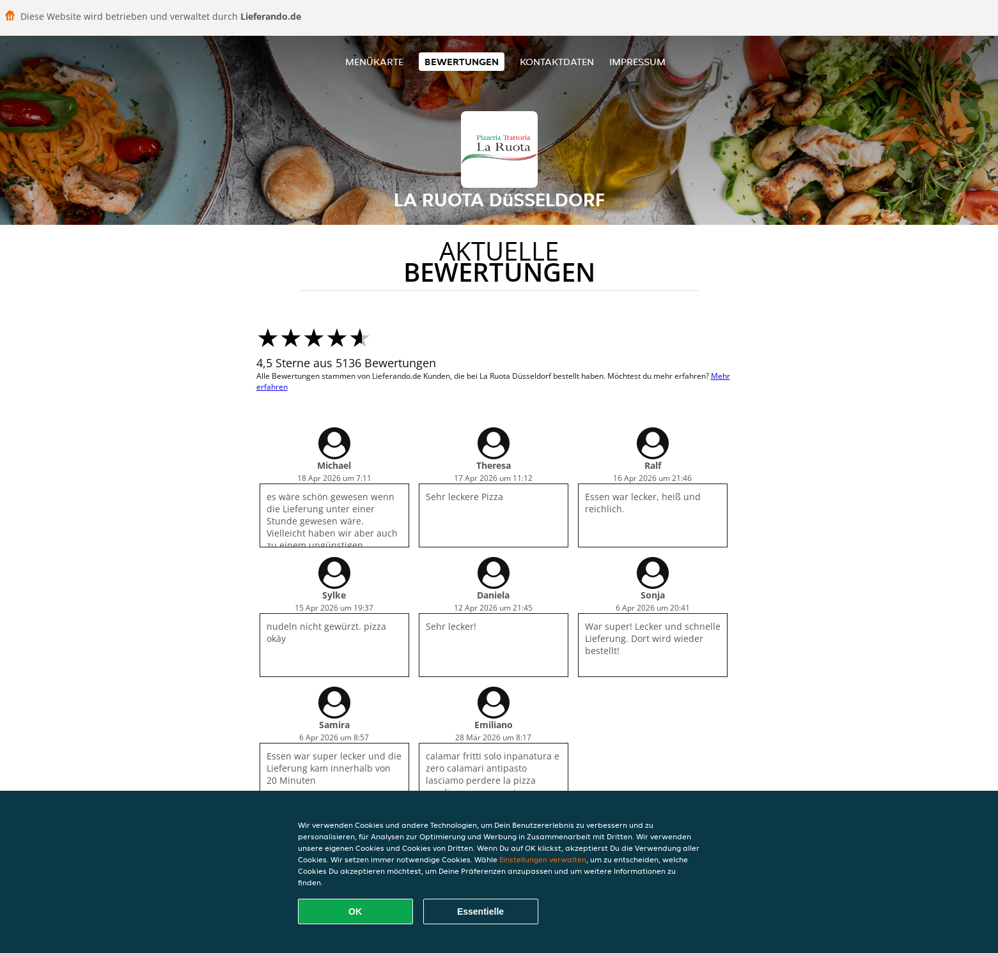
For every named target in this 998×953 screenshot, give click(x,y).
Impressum (637, 61)
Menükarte (374, 61)
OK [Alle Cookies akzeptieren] (355, 911)
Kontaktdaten (557, 61)
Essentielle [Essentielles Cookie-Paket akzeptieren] (480, 911)
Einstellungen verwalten (542, 859)
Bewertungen (462, 61)
